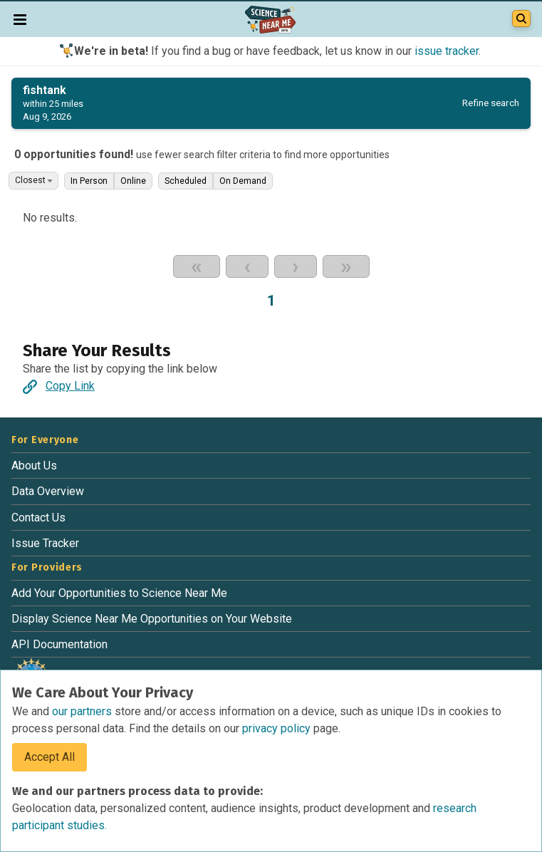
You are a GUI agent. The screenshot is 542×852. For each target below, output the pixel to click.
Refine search (490, 102)
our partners (83, 711)
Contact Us (38, 517)
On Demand (242, 181)
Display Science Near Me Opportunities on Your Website (151, 618)
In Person (89, 181)
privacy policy (277, 728)
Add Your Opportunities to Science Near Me (119, 593)
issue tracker (447, 51)
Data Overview (47, 491)
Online (133, 181)
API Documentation (59, 644)
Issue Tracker (45, 543)
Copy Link (59, 386)
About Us (34, 465)
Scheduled (186, 181)
